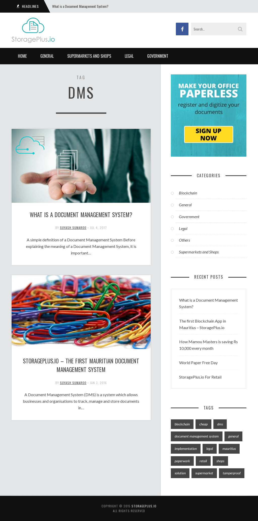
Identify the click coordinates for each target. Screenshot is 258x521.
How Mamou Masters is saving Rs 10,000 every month (208, 345)
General (47, 56)
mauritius (229, 448)
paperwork (182, 461)
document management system (197, 436)
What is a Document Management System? (80, 6)
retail (203, 461)
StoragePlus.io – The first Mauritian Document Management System (81, 366)
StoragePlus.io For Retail (200, 376)
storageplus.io (144, 506)
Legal (129, 56)
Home (22, 56)
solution (180, 473)
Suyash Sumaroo (73, 228)
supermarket (204, 473)
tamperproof (232, 473)
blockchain (182, 424)
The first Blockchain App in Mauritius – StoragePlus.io (202, 324)
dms (220, 424)
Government (157, 56)
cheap (203, 424)
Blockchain (188, 192)
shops (220, 461)
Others (184, 240)
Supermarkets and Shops (89, 56)
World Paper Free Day (198, 362)
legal (209, 448)
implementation (186, 448)
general (233, 436)
